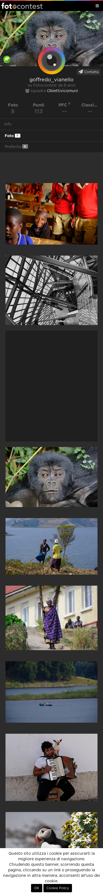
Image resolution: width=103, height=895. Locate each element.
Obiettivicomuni (62, 91)
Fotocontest (22, 6)
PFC (64, 105)
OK (36, 888)
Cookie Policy (57, 888)
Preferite (16, 146)
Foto (12, 135)
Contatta (89, 71)
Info (8, 124)
